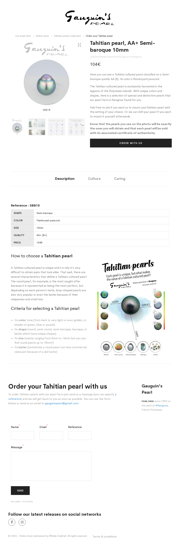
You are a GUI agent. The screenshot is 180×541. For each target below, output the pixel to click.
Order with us (130, 143)
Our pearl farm (23, 35)
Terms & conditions (105, 536)
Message (17, 447)
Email (44, 427)
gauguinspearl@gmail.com (61, 403)
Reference (75, 427)
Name (15, 427)
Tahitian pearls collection (67, 35)
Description (65, 178)
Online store (42, 35)
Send (20, 490)
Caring (119, 178)
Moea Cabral (57, 536)
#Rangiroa (161, 405)
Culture (94, 178)
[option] (46, 78)
